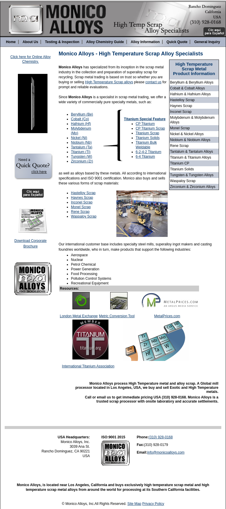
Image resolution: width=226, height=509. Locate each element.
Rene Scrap (179, 146)
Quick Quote (176, 42)
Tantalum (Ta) (81, 147)
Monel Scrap (180, 128)
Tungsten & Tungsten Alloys (191, 175)
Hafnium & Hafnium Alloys (190, 94)
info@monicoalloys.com (165, 452)
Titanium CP (179, 163)
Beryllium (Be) (82, 114)
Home (11, 42)
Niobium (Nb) (81, 142)
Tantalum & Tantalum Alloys (191, 152)
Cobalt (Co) (80, 119)
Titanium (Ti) (80, 152)
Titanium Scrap (147, 133)
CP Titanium (145, 124)
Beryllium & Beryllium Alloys (191, 82)
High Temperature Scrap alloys (109, 82)
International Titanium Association (88, 366)
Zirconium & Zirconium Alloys (192, 187)
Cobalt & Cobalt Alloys (187, 88)
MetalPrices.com (167, 316)
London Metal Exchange (79, 316)
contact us (153, 82)
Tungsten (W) (81, 157)
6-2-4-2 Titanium (148, 152)
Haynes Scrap (181, 106)
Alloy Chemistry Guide (105, 42)
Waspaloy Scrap (183, 181)
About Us (30, 42)
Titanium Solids (182, 169)
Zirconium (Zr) (82, 161)
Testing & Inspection (62, 42)
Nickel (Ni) (79, 138)
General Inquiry (207, 42)
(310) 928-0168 (161, 437)
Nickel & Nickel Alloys (187, 134)
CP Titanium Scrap (150, 128)
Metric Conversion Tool (117, 316)
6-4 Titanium (145, 157)
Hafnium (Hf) (81, 124)
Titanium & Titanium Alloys (190, 157)
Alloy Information (145, 42)
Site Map (134, 504)
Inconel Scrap (180, 112)
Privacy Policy (153, 504)
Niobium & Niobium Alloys (190, 140)
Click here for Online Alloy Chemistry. (30, 59)
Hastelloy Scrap (182, 100)
